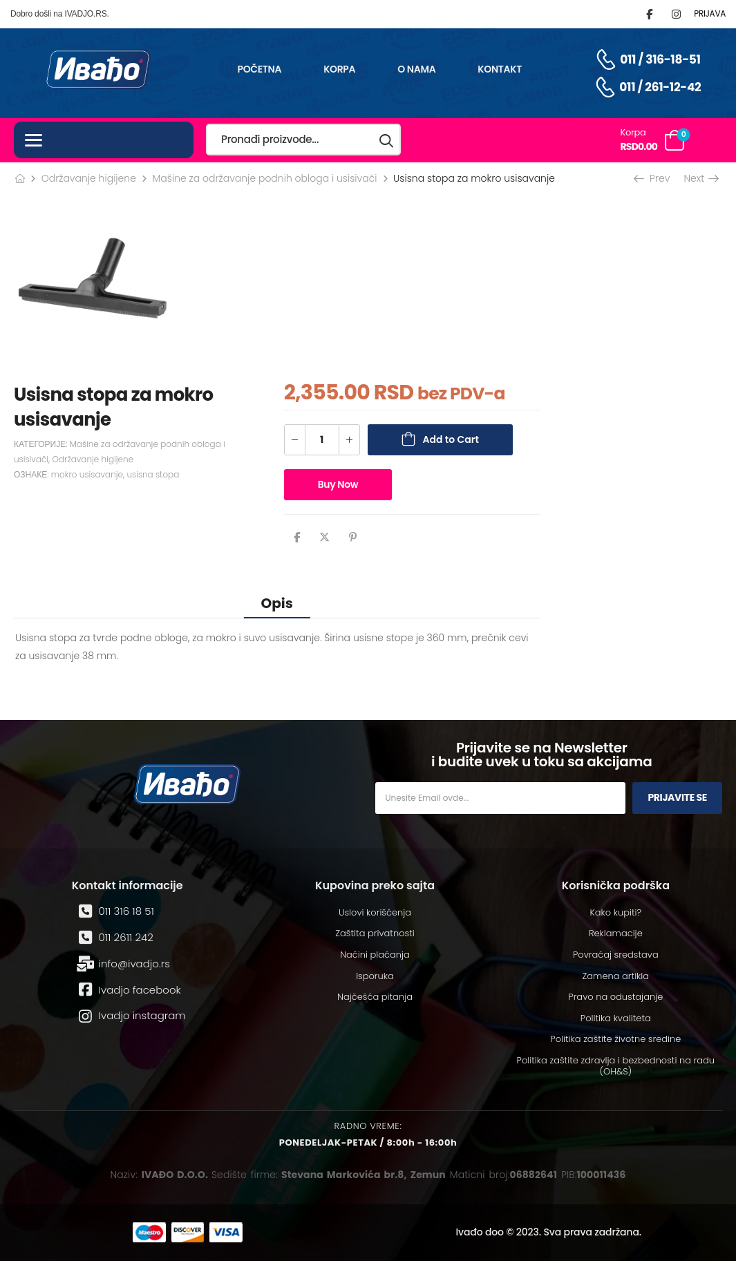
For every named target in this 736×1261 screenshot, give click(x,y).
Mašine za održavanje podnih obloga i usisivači (265, 178)
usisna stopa (152, 474)
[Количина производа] (322, 439)
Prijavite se (677, 797)
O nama (416, 69)
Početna (259, 69)
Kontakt (500, 69)
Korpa (339, 69)
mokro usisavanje (87, 474)
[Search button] (387, 140)
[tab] (276, 603)
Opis (276, 603)
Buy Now (338, 484)
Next (700, 178)
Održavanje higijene (88, 178)
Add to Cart (450, 439)
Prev (653, 178)
